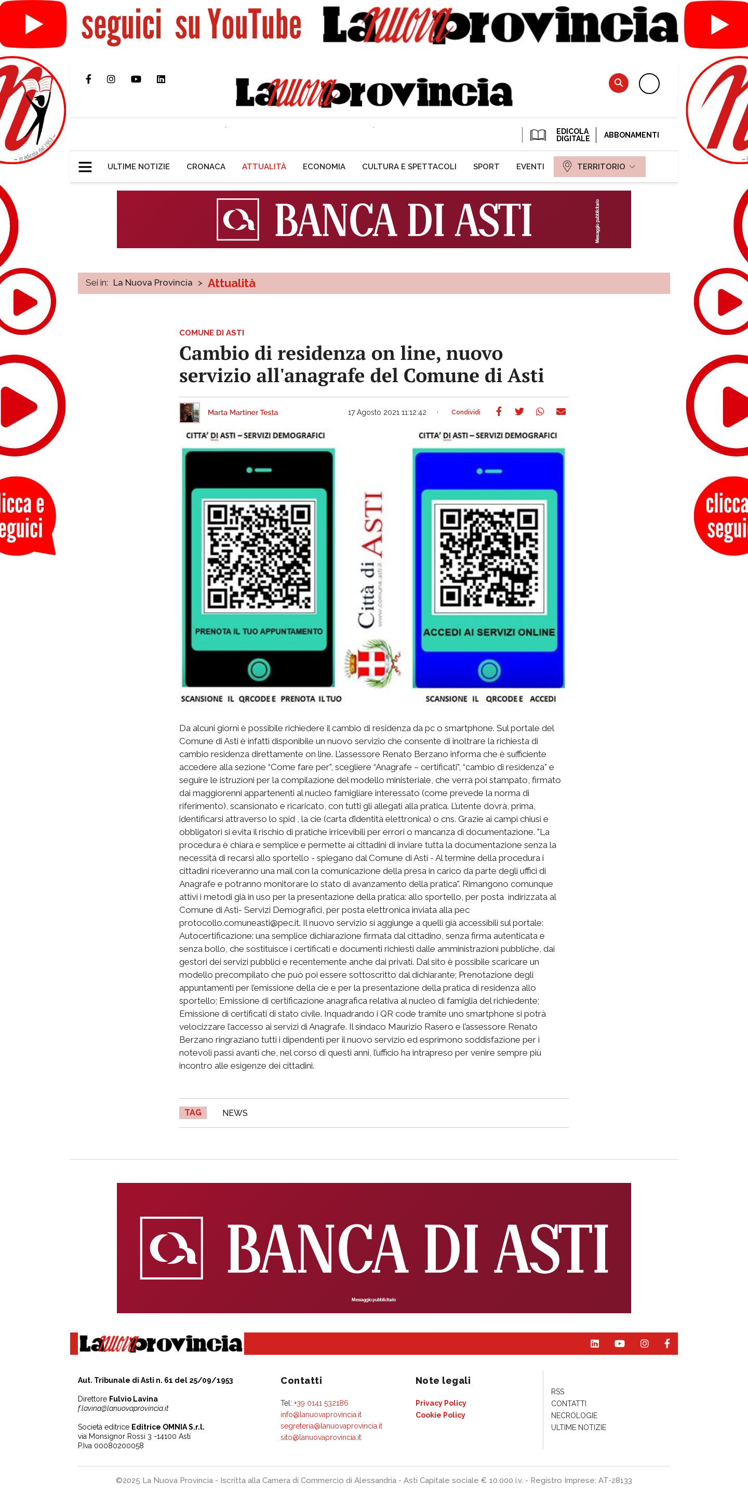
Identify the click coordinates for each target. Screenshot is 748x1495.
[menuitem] (138, 166)
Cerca (619, 82)
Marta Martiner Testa (243, 413)
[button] (89, 162)
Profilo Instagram (119, 79)
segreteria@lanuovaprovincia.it (331, 1426)
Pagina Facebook (96, 79)
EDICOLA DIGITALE (559, 135)
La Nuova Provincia (153, 282)
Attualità (232, 283)
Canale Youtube (144, 79)
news (235, 1113)
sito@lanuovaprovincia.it (320, 1437)
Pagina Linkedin (169, 79)
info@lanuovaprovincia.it (321, 1414)
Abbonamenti (631, 135)
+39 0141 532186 (321, 1403)
